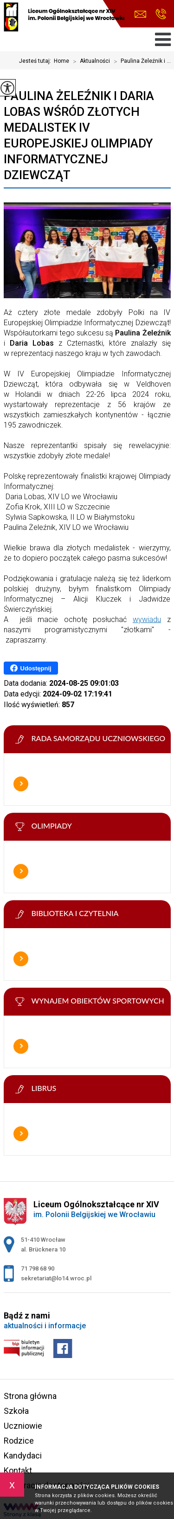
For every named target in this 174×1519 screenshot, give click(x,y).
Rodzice (19, 1440)
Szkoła (16, 1411)
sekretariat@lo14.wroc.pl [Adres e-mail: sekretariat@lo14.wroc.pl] (56, 1278)
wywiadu (147, 619)
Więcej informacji (20, 783)
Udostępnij (31, 668)
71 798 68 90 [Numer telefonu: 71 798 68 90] (37, 1268)
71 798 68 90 (160, 14)
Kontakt (18, 1470)
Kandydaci (23, 1455)
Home (61, 61)
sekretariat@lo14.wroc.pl (140, 14)
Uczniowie (23, 1426)
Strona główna (30, 1396)
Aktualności (89, 61)
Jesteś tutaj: (36, 61)
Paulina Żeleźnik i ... (140, 61)
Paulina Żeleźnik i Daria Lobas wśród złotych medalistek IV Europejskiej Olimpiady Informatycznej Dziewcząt (79, 135)
